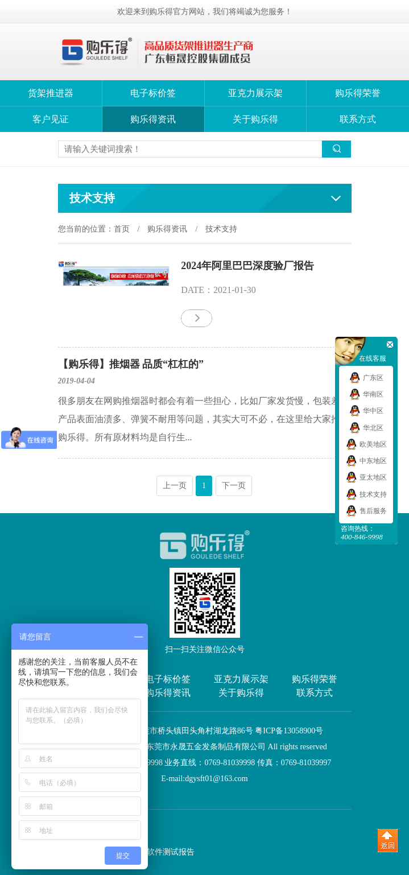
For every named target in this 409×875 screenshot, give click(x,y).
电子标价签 (153, 93)
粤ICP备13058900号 (289, 731)
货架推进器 (50, 93)
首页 (122, 229)
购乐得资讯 (153, 119)
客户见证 (50, 119)
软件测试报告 (171, 852)
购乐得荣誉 (358, 93)
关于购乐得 (255, 119)
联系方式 (358, 119)
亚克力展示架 (255, 93)
